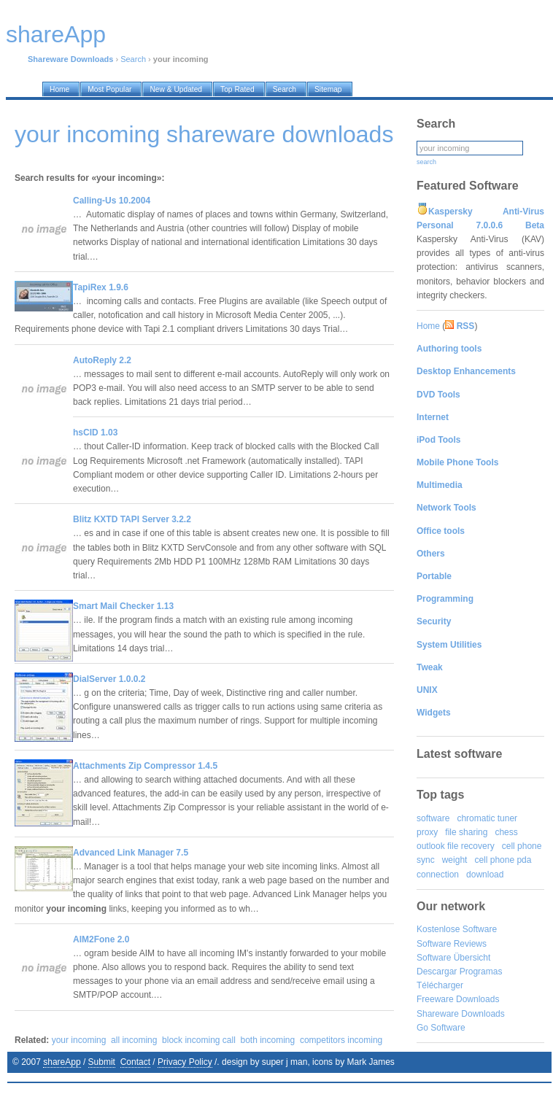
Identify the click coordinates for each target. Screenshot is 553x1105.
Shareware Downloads (461, 1014)
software (433, 818)
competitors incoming (341, 1040)
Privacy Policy (185, 1062)
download (484, 874)
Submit (101, 1062)
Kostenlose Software (457, 929)
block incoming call (199, 1040)
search (426, 162)
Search (133, 59)
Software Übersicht (453, 958)
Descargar (437, 971)
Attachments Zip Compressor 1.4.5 (145, 766)
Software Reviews (452, 944)
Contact (135, 1062)
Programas (481, 971)
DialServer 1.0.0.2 (109, 679)
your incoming (79, 1040)
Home (428, 326)
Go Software (441, 1028)
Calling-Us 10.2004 (111, 200)
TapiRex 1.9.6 (100, 287)
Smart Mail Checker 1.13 (123, 606)
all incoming (134, 1040)
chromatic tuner (487, 818)
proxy (427, 832)
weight (455, 860)
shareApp (61, 1062)
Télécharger (440, 985)
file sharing (466, 832)
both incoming (268, 1040)
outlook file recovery (456, 846)
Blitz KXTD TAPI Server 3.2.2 (132, 519)
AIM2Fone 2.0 (101, 939)
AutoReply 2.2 (102, 360)
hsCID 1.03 (95, 432)
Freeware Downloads (458, 999)
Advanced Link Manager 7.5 (130, 853)
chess (506, 832)
